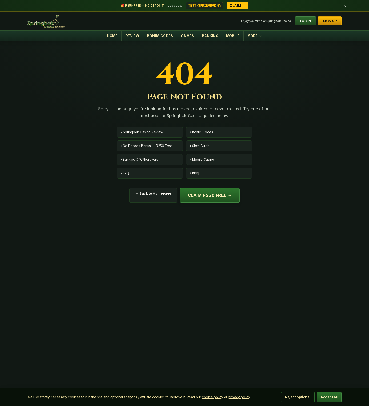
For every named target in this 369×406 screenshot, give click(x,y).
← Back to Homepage (153, 193)
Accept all (329, 397)
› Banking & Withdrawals (139, 159)
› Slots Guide (200, 146)
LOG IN (305, 21)
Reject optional (297, 397)
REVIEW (132, 36)
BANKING (210, 36)
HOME (112, 36)
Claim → (237, 6)
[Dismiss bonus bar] (344, 5)
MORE (254, 36)
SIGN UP (330, 21)
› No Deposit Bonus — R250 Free (146, 146)
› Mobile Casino (202, 159)
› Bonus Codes (201, 132)
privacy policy (239, 397)
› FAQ (125, 173)
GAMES (187, 36)
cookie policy (212, 397)
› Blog (194, 173)
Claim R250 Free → (210, 195)
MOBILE (233, 36)
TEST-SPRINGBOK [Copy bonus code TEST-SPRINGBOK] (204, 6)
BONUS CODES (160, 36)
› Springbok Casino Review (142, 132)
